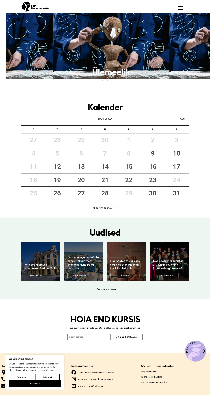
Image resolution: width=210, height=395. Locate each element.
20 (81, 180)
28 (105, 193)
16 (153, 166)
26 (57, 193)
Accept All (35, 383)
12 (57, 166)
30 (153, 193)
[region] (34, 372)
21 (105, 180)
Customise (21, 377)
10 (176, 153)
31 (176, 193)
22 (129, 180)
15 (129, 166)
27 (81, 193)
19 (57, 180)
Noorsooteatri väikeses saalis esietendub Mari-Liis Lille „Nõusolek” (125, 264)
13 (81, 166)
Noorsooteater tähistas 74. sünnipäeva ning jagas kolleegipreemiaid (168, 264)
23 (153, 180)
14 (105, 166)
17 (176, 166)
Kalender (105, 107)
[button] (1, 45)
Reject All (47, 377)
